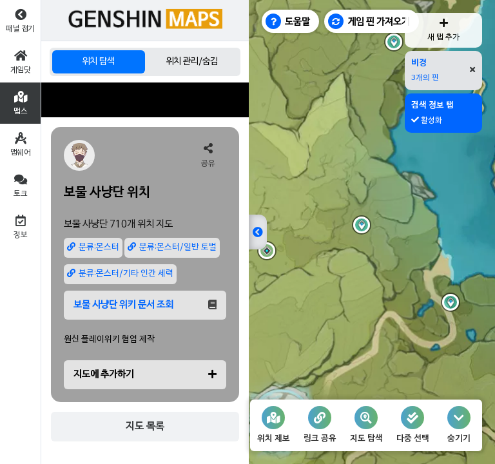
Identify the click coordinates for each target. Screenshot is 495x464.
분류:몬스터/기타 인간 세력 (120, 273)
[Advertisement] (145, 99)
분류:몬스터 (93, 247)
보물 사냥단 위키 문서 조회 (145, 305)
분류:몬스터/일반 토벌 (172, 247)
